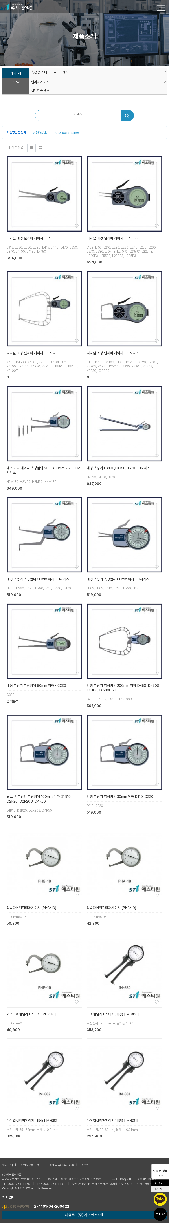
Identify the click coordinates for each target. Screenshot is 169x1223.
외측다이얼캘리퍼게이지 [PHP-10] (31, 1014)
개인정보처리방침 (31, 1165)
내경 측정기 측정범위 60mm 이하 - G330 (36, 686)
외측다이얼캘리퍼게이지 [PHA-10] (111, 908)
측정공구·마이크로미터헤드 (50, 72)
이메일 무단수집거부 (61, 1165)
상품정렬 (16, 148)
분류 (13, 82)
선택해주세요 (40, 90)
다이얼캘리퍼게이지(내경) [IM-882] (33, 1121)
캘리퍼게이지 (40, 82)
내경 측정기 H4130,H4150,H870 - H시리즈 (118, 468)
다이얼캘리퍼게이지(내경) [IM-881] (112, 1121)
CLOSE (158, 1183)
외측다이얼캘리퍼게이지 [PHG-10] (31, 908)
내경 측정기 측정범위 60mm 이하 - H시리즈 (38, 579)
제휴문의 (87, 1165)
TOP (160, 1214)
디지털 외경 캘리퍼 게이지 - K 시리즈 (33, 353)
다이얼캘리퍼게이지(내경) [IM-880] (113, 1014)
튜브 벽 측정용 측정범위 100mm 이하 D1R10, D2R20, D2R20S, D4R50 (39, 799)
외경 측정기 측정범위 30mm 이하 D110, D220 (120, 797)
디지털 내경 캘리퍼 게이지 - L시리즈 (32, 238)
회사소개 (7, 1165)
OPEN (158, 1189)
